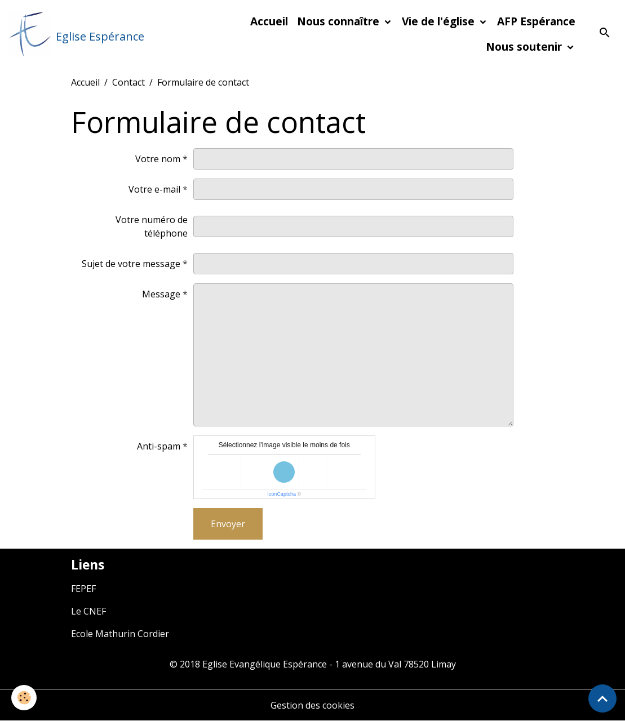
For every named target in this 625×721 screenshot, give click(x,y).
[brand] (76, 34)
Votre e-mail (154, 189)
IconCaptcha (281, 494)
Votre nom (157, 159)
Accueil (269, 21)
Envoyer (228, 524)
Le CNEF (88, 611)
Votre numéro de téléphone (152, 226)
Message (161, 294)
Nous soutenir (525, 46)
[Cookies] (24, 697)
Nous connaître (339, 21)
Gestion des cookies (312, 705)
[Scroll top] (602, 698)
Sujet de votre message (131, 263)
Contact (128, 82)
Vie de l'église (439, 21)
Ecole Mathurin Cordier (120, 633)
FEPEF (83, 588)
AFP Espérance (536, 21)
